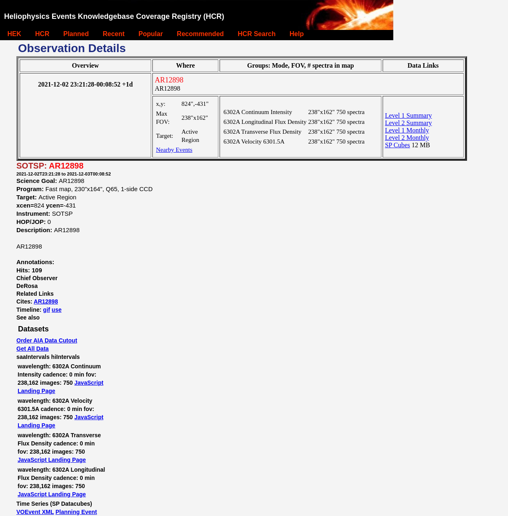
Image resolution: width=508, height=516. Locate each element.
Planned (75, 33)
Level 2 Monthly (407, 137)
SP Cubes (397, 145)
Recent (114, 33)
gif (46, 309)
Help (297, 33)
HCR (42, 33)
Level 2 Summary (408, 122)
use (56, 309)
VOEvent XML (35, 512)
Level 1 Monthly (407, 130)
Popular (150, 33)
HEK (14, 33)
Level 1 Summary (408, 115)
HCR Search (256, 33)
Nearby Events (174, 149)
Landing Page (36, 391)
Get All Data (32, 348)
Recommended (200, 33)
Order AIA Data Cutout (46, 340)
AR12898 (46, 301)
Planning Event (76, 512)
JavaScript (89, 382)
